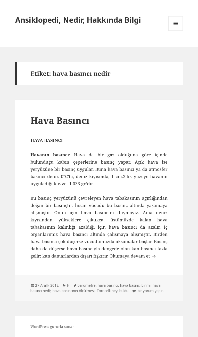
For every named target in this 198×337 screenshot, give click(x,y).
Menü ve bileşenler (176, 30)
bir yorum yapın (150, 290)
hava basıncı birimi (135, 285)
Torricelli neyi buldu (112, 290)
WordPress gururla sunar (52, 326)
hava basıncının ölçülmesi (74, 290)
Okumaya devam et (133, 256)
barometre (87, 285)
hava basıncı (108, 285)
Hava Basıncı (59, 120)
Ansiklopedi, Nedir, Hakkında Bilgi (78, 20)
